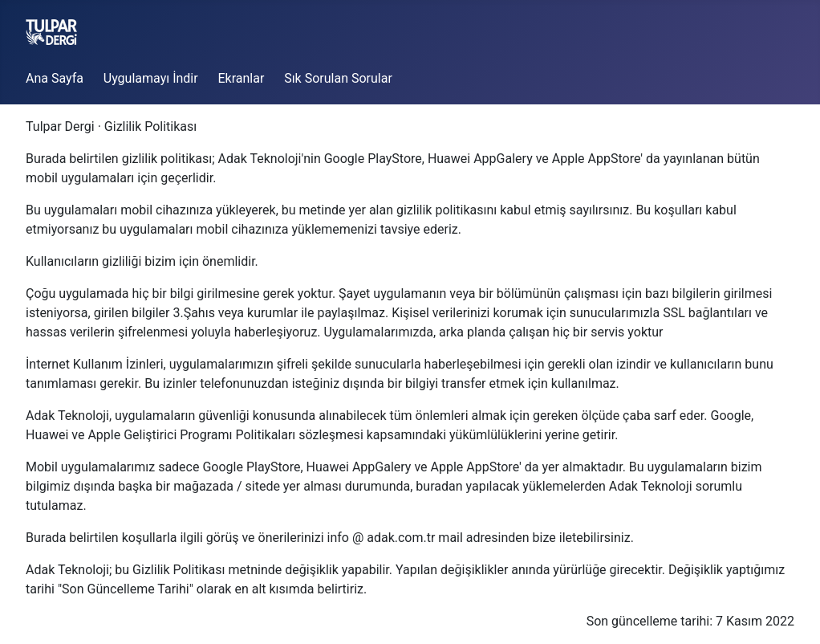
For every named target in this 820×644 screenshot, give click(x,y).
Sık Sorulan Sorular (338, 78)
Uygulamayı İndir (151, 78)
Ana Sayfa (54, 78)
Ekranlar (240, 78)
